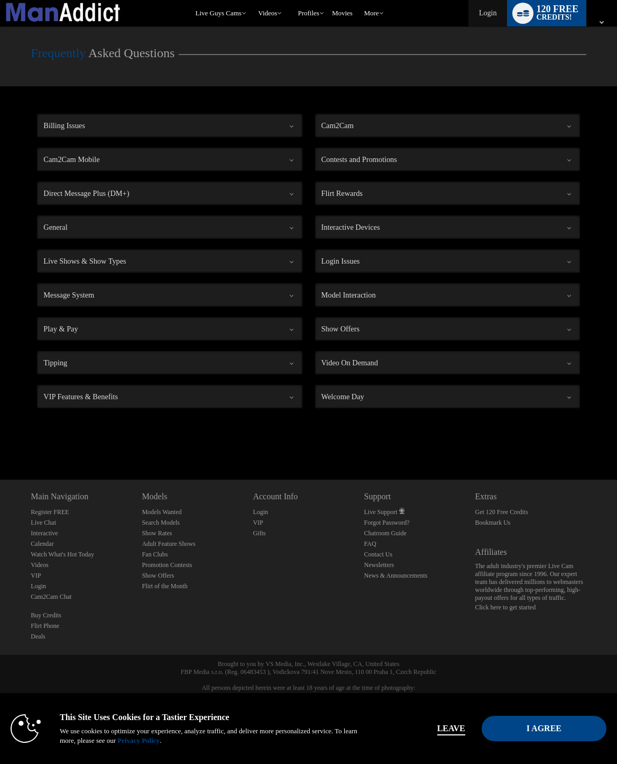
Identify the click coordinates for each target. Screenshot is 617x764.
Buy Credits (46, 615)
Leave (451, 728)
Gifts (259, 533)
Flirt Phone (45, 626)
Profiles (308, 13)
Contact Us (378, 554)
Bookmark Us (493, 522)
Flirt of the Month (164, 586)
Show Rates (157, 533)
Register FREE (50, 512)
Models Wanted (161, 512)
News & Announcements (395, 575)
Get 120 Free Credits (501, 512)
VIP (36, 575)
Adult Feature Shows (168, 543)
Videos (267, 13)
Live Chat (43, 522)
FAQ (370, 543)
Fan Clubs (155, 554)
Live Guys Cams (218, 13)
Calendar (42, 543)
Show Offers (158, 575)
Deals (38, 636)
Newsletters (379, 565)
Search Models (161, 522)
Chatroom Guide (385, 533)
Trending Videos (253, 0)
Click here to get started (505, 607)
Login (487, 13)
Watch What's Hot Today (62, 554)
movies (342, 13)
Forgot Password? (386, 522)
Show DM (0, 440)
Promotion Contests (167, 565)
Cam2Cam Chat (51, 596)
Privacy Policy (138, 740)
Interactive (44, 533)
